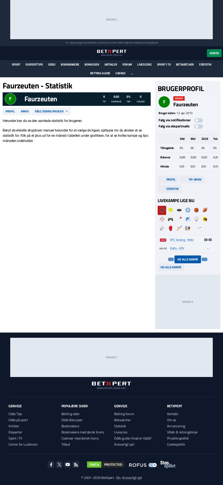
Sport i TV (164, 64)
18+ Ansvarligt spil (128, 477)
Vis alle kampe (187, 259)
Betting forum (124, 413)
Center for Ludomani (23, 444)
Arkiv (25, 111)
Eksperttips (34, 64)
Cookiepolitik (176, 444)
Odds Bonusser (72, 419)
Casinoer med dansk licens (80, 438)
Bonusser (91, 64)
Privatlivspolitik (178, 438)
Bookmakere (70, 64)
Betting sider (70, 413)
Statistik (205, 64)
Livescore (144, 64)
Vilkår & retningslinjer (182, 432)
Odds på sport (18, 419)
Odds (52, 64)
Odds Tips (15, 413)
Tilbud (65, 444)
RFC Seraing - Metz (182, 239)
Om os (171, 419)
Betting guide (100, 73)
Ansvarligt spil (124, 444)
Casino (120, 73)
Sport (16, 64)
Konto (214, 53)
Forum (127, 64)
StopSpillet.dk (152, 42)
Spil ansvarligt (76, 42)
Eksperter (15, 432)
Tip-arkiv (192, 179)
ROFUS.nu (104, 42)
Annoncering (176, 426)
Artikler (111, 64)
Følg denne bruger (49, 111)
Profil (10, 111)
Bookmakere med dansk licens (82, 432)
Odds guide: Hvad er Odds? (133, 438)
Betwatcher (185, 64)
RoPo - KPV (177, 248)
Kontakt (172, 413)
